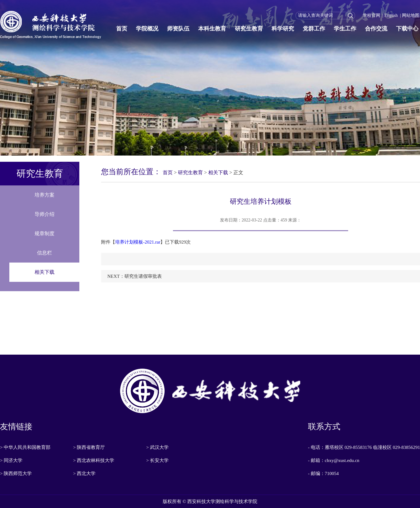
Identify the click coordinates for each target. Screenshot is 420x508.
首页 (121, 29)
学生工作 (345, 29)
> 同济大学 (11, 460)
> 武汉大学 (157, 447)
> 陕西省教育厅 (89, 447)
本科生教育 (212, 29)
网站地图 (410, 15)
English (391, 15)
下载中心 (407, 29)
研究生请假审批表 (143, 276)
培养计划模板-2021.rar (137, 242)
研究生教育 (249, 29)
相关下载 (44, 272)
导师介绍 (44, 214)
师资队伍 (178, 29)
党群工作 (314, 29)
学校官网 (371, 15)
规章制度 (44, 233)
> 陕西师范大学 (16, 473)
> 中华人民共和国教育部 (25, 447)
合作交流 (376, 29)
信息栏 (44, 252)
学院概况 (147, 29)
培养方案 (44, 195)
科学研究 (283, 29)
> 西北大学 (84, 473)
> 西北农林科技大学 (93, 460)
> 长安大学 (157, 460)
